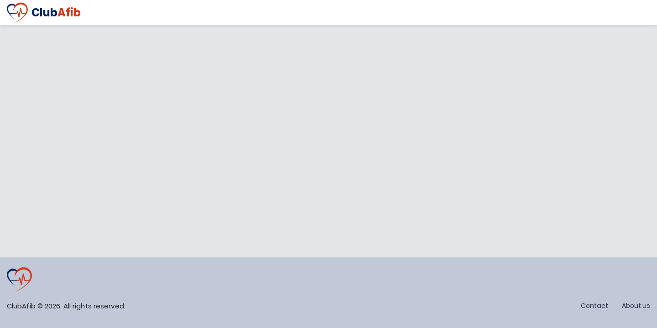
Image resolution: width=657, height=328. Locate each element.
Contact (594, 305)
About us (636, 305)
